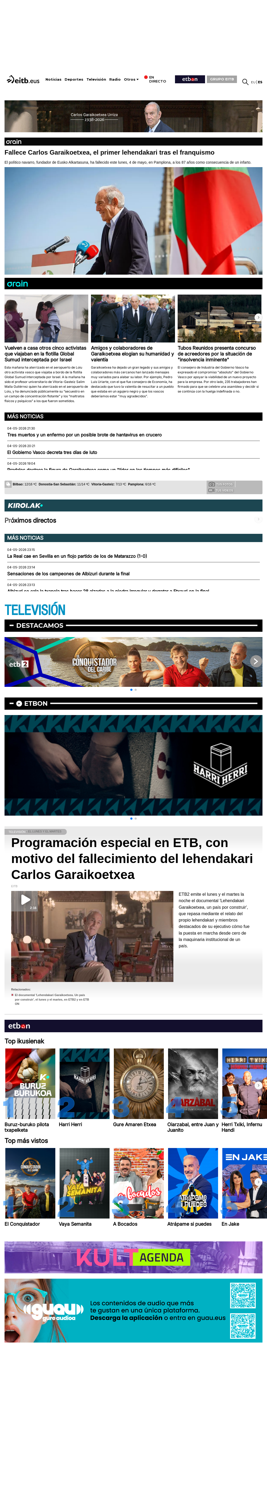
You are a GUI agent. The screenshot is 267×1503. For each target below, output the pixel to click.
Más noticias (25, 416)
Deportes (74, 79)
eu (253, 82)
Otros (129, 79)
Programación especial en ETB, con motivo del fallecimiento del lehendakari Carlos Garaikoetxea (132, 859)
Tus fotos (221, 484)
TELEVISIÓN (35, 610)
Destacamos (39, 625)
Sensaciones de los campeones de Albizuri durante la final (68, 573)
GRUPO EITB (222, 79)
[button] (258, 317)
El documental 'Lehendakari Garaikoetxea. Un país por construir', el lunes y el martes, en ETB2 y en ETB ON (52, 999)
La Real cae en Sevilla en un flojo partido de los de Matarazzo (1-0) (77, 556)
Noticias (53, 79)
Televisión (96, 79)
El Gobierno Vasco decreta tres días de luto (52, 452)
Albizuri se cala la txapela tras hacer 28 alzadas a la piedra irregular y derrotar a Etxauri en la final (108, 591)
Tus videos (220, 490)
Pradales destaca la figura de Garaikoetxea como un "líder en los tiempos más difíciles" (98, 470)
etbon (36, 703)
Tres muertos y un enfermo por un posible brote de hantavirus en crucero (84, 434)
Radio (115, 79)
